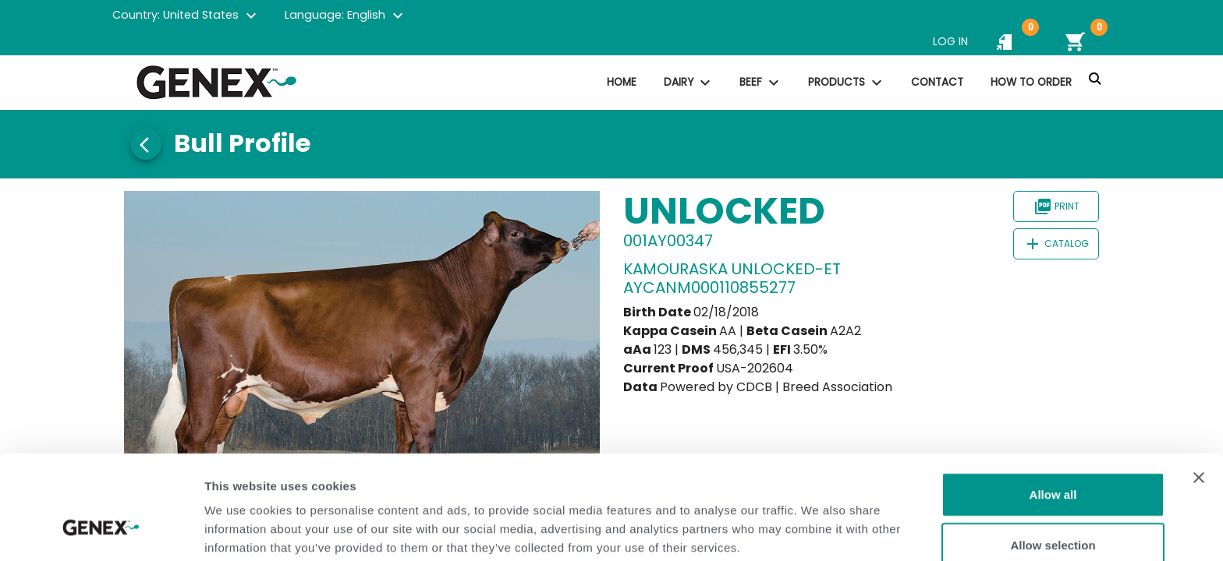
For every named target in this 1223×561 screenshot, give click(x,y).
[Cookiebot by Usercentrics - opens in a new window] (101, 530)
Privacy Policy (328, 479)
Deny (1053, 510)
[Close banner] (1198, 391)
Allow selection (1052, 459)
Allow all (1053, 408)
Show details (818, 530)
